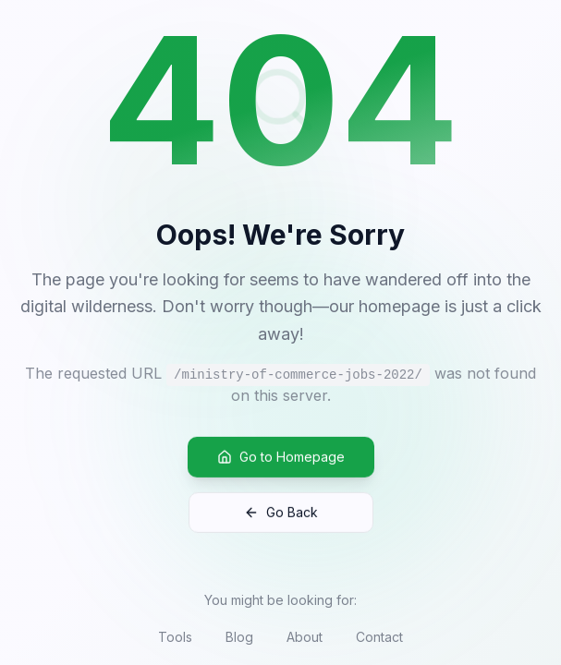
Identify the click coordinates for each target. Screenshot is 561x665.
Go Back (281, 515)
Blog (239, 637)
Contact (379, 637)
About (305, 637)
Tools (175, 637)
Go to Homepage (281, 459)
